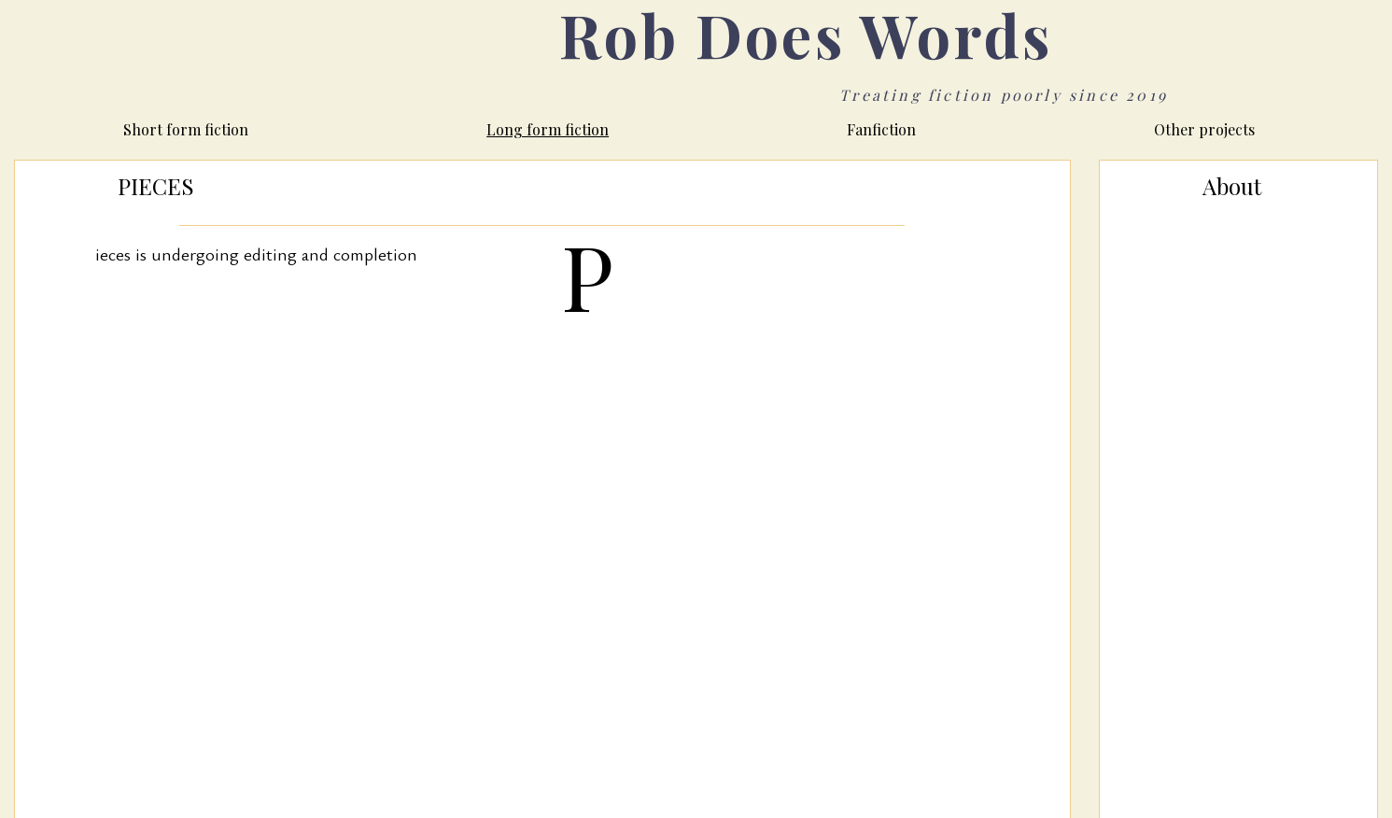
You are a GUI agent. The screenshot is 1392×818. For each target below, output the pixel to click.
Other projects (1204, 129)
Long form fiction (547, 129)
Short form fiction (185, 129)
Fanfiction (881, 129)
